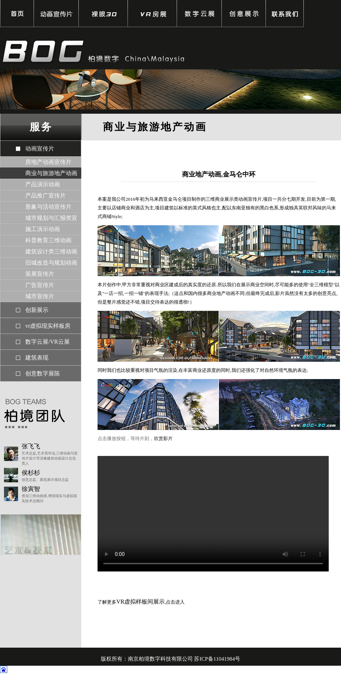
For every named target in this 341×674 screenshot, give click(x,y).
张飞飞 (31, 446)
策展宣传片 (39, 274)
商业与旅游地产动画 (51, 173)
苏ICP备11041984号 (217, 659)
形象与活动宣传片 (48, 207)
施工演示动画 (42, 229)
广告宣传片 (39, 285)
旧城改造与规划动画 (51, 263)
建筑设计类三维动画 (51, 251)
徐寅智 (31, 489)
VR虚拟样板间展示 (140, 602)
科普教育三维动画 (48, 240)
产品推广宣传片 (45, 195)
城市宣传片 (39, 296)
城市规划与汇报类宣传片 (51, 219)
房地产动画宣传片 (48, 162)
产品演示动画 (42, 184)
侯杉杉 (31, 472)
